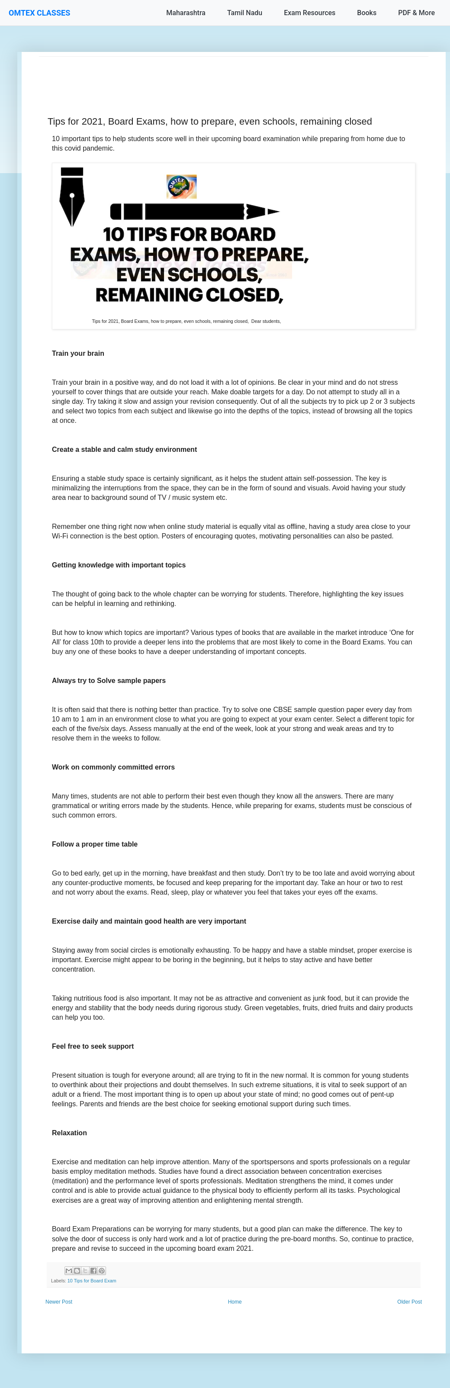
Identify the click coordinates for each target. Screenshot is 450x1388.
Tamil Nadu (244, 13)
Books (366, 13)
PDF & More (416, 13)
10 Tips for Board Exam (92, 1280)
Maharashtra (186, 13)
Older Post (409, 1302)
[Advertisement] (233, 76)
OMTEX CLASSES (39, 12)
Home (235, 1302)
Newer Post (58, 1302)
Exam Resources (309, 13)
